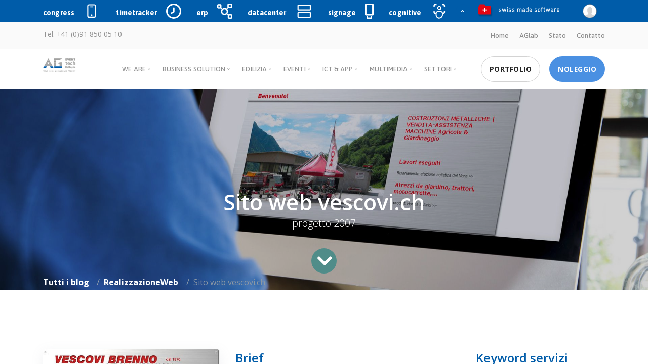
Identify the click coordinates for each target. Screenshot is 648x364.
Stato (557, 35)
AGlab (528, 35)
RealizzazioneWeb (141, 282)
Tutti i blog (66, 282)
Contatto (591, 35)
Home (499, 35)
